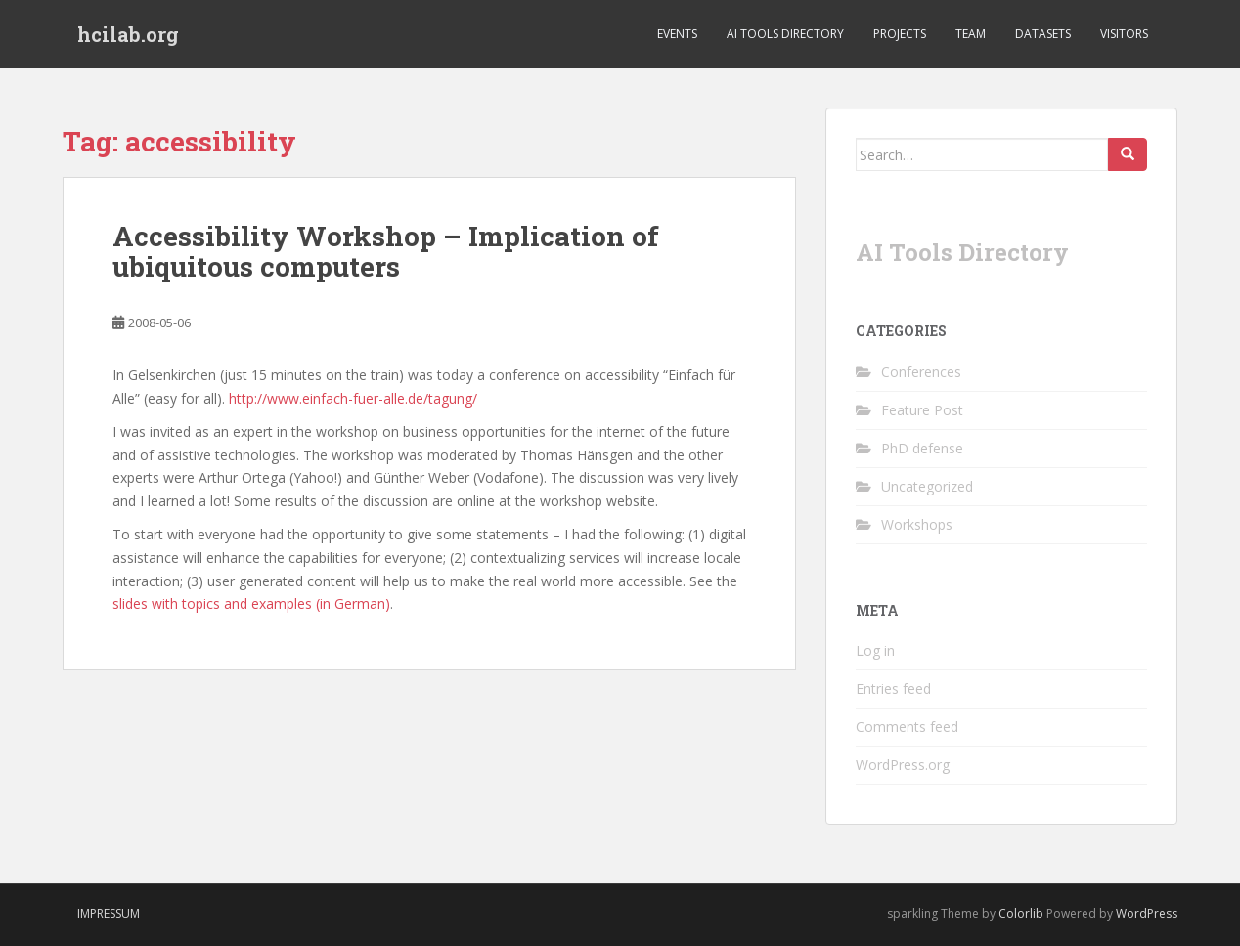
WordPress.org (903, 764)
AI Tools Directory (785, 33)
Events (677, 33)
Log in (875, 650)
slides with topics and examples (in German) (251, 603)
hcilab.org (128, 34)
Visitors (1124, 33)
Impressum (108, 913)
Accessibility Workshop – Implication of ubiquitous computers (385, 251)
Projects (899, 33)
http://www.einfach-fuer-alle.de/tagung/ (353, 398)
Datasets (1043, 33)
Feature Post (922, 410)
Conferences (921, 372)
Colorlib (1020, 913)
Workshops (916, 524)
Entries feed (893, 688)
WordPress (1146, 913)
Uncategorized (927, 486)
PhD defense (922, 448)
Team (970, 33)
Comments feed (907, 726)
